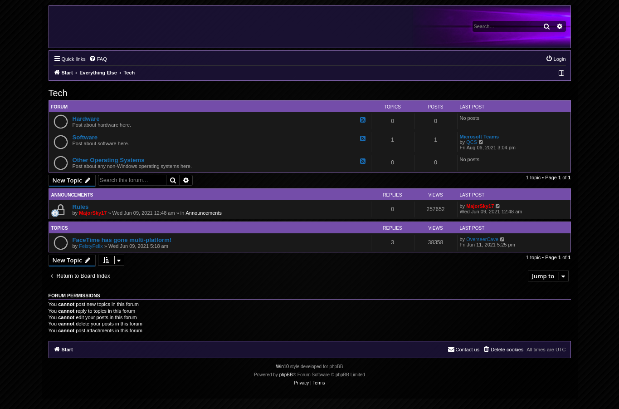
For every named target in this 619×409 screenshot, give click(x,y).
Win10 (282, 366)
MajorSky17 (93, 213)
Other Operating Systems (109, 160)
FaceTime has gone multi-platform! (122, 240)
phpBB (286, 374)
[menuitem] (98, 59)
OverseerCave (482, 239)
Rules (81, 206)
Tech (58, 93)
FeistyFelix (91, 246)
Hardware (86, 118)
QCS (471, 142)
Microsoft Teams (479, 136)
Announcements (203, 213)
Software (85, 137)
